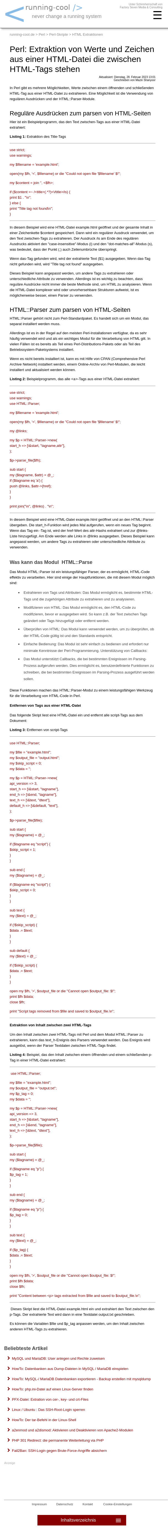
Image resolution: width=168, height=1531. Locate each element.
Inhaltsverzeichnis (91, 1520)
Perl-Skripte (58, 34)
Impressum (39, 1504)
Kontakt (88, 1504)
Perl (42, 34)
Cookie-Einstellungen (117, 1504)
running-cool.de (22, 34)
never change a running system (66, 16)
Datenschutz (64, 1504)
